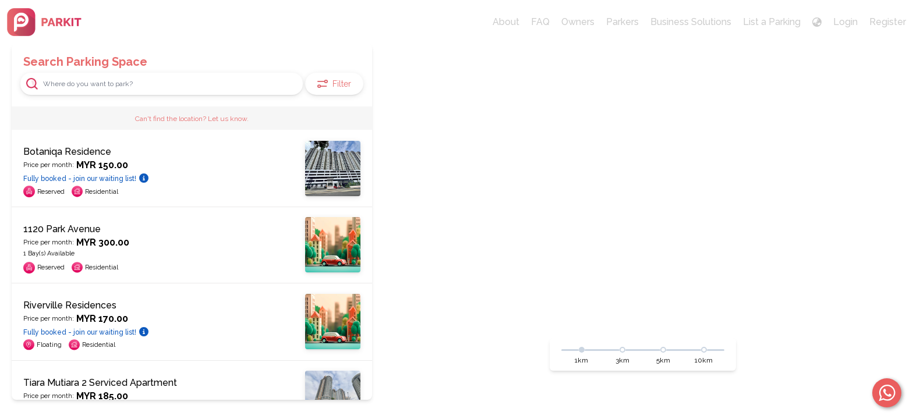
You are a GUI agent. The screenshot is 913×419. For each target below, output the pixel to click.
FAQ (540, 21)
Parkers (622, 21)
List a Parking (772, 21)
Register (887, 21)
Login (845, 21)
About (506, 21)
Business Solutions (690, 21)
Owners (577, 21)
